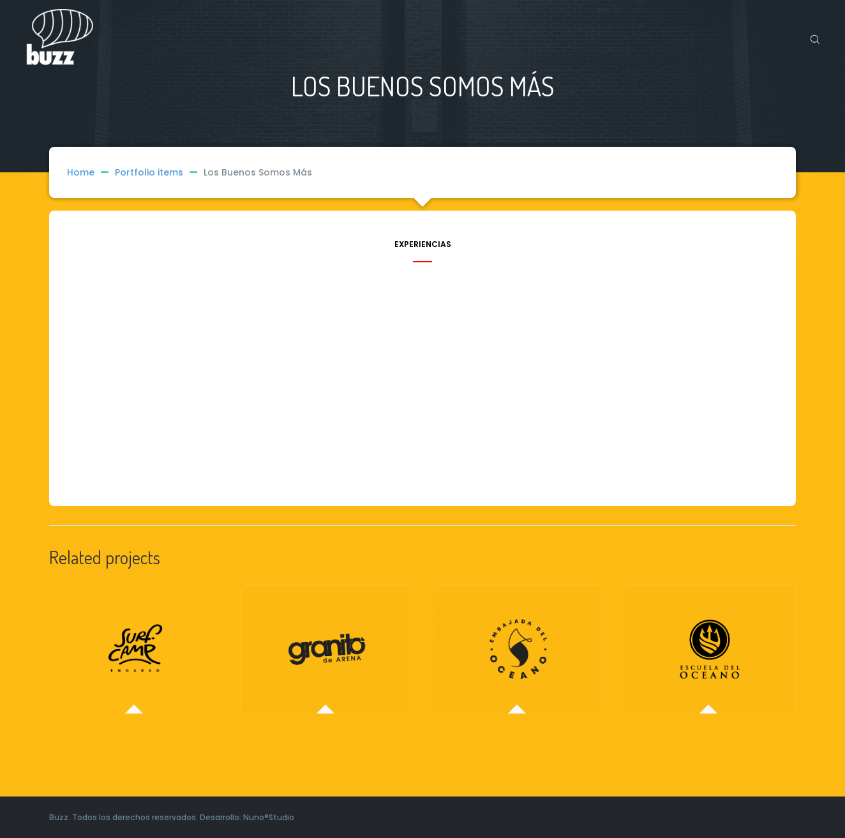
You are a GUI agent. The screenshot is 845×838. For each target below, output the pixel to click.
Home (80, 172)
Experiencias (422, 244)
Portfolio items (159, 172)
